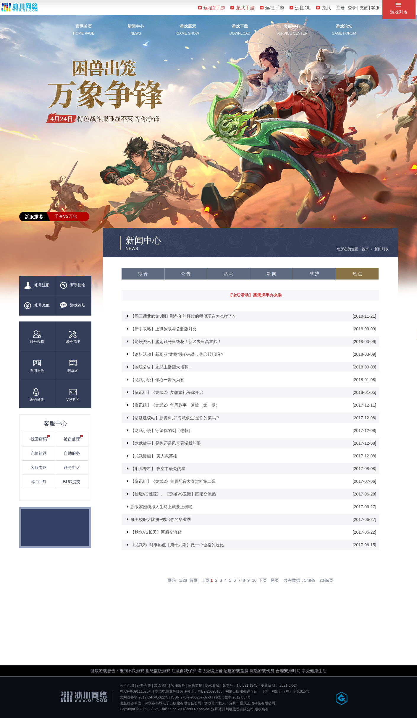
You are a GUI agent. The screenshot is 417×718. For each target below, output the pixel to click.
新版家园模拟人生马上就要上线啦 (161, 506)
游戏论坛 (344, 26)
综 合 (143, 273)
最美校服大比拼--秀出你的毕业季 (160, 519)
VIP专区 (72, 395)
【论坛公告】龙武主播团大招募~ (160, 367)
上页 (205, 580)
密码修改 (37, 395)
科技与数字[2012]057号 (232, 697)
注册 (340, 7)
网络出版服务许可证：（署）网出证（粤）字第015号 (267, 691)
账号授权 (37, 337)
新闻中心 (135, 26)
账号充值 (37, 305)
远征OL (300, 7)
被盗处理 (73, 438)
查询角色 (37, 366)
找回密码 (40, 438)
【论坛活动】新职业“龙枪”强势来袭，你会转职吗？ (177, 354)
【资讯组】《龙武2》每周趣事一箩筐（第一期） (175, 405)
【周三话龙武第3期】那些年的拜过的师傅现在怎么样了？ (183, 316)
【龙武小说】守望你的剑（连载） (161, 430)
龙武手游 (242, 7)
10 (254, 580)
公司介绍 (127, 685)
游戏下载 (240, 26)
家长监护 (195, 685)
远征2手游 (211, 7)
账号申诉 (72, 467)
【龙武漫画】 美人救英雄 (153, 456)
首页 (193, 580)
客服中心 (292, 26)
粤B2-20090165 (210, 691)
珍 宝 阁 (38, 481)
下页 (263, 580)
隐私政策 (212, 685)
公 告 (185, 273)
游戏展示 (188, 26)
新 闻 (271, 273)
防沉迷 (72, 366)
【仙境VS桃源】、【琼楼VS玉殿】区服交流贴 (173, 494)
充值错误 (38, 453)
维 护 (314, 273)
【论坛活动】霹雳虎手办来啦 (255, 295)
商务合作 (144, 685)
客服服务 (178, 685)
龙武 (323, 7)
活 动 (228, 273)
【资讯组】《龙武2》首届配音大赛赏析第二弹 (173, 481)
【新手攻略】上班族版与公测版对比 (163, 328)
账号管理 (73, 337)
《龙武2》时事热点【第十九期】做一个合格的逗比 (177, 544)
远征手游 (272, 7)
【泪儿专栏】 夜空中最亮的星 (157, 468)
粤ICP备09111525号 (136, 691)
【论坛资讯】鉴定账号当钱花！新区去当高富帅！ (176, 341)
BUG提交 (71, 481)
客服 (375, 7)
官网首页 (83, 26)
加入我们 (161, 685)
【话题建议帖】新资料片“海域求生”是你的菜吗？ (175, 417)
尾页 (275, 580)
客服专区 (38, 467)
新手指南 (72, 285)
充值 (364, 7)
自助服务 (72, 453)
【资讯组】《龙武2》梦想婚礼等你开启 (166, 392)
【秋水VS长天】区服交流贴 (156, 532)
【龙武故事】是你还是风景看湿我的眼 (165, 443)
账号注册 (37, 285)
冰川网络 (19, 7)
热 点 (357, 273)
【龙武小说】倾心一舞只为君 (157, 379)
